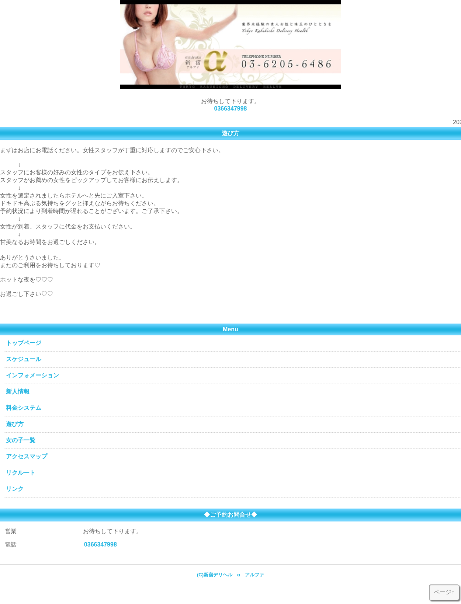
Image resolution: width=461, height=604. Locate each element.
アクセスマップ (26, 456)
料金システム (23, 408)
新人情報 (18, 391)
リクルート (20, 472)
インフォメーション (32, 375)
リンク (15, 489)
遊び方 (15, 424)
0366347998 (230, 108)
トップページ (23, 343)
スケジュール (23, 359)
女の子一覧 (20, 440)
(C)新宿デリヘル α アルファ (233, 574)
